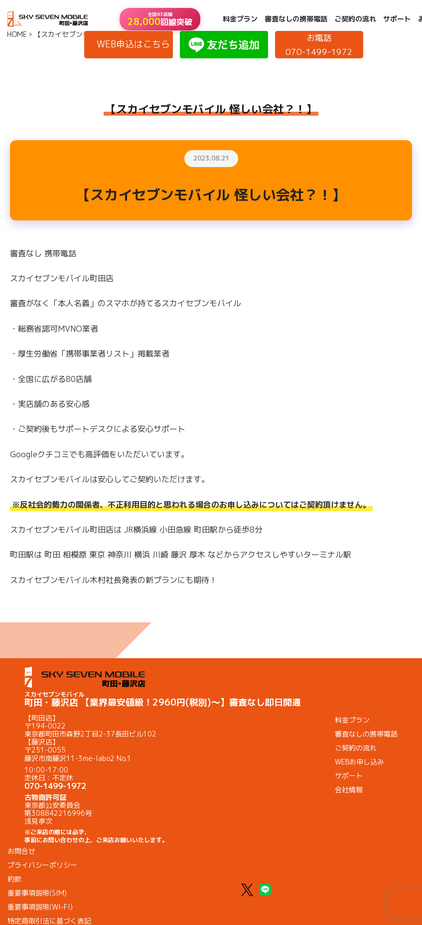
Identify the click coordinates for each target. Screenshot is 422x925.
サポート (397, 18)
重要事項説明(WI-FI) (40, 907)
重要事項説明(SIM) (37, 893)
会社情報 (349, 789)
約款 (14, 879)
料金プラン (240, 18)
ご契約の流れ (355, 18)
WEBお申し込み (359, 761)
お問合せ (21, 851)
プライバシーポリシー (42, 865)
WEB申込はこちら (133, 44)
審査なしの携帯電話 (296, 18)
